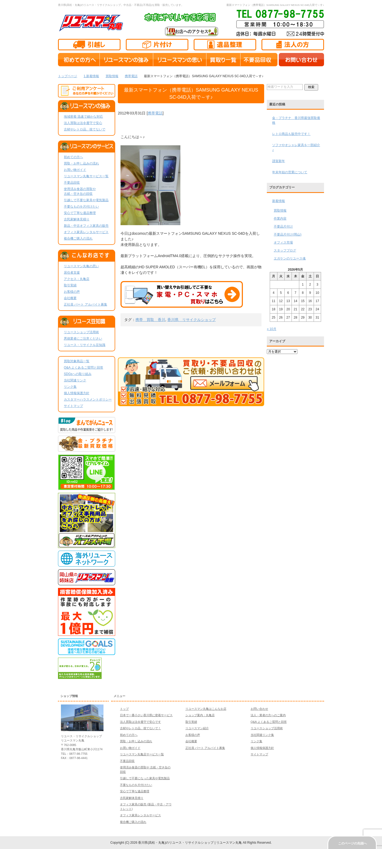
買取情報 (280, 210)
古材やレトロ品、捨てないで (84, 129)
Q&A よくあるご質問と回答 (83, 367)
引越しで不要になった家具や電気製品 (145, 778)
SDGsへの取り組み (78, 374)
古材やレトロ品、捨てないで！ (140, 728)
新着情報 (278, 201)
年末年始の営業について (289, 172)
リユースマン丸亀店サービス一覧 (142, 754)
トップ (124, 708)
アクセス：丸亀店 (76, 279)
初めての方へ (73, 157)
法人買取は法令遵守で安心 (83, 123)
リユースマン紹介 (197, 728)
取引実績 (70, 285)
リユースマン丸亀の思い (81, 266)
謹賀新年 (278, 161)
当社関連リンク (75, 380)
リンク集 (70, 387)
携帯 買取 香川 (150, 320)
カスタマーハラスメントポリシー (88, 399)
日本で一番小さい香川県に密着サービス (146, 715)
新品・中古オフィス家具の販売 (86, 226)
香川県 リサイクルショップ (191, 320)
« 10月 (271, 329)
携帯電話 (155, 113)
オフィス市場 (283, 242)
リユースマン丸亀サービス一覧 (86, 176)
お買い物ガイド (75, 170)
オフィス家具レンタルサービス (86, 232)
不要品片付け (283, 226)
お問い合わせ (259, 708)
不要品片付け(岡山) (287, 234)
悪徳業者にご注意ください (83, 338)
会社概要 (70, 298)
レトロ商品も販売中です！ (291, 134)
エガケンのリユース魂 (290, 258)
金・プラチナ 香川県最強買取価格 (296, 120)
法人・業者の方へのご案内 (268, 715)
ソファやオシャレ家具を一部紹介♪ (296, 147)
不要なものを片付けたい (81, 206)
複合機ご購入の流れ (78, 238)
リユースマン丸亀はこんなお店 (205, 708)
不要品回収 (72, 182)
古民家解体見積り (76, 219)
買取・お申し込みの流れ (81, 163)
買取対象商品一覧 (76, 361)
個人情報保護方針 (76, 393)
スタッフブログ (285, 250)
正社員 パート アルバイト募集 (85, 304)
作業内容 (280, 218)
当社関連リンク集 (262, 734)
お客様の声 (72, 292)
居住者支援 (72, 272)
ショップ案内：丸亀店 (200, 715)
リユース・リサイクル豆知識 (84, 345)
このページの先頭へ (352, 843)
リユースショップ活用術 (81, 332)
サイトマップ (73, 406)
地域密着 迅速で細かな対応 (83, 116)
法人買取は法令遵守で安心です (140, 721)
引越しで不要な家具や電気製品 (86, 200)
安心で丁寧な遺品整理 (80, 213)
